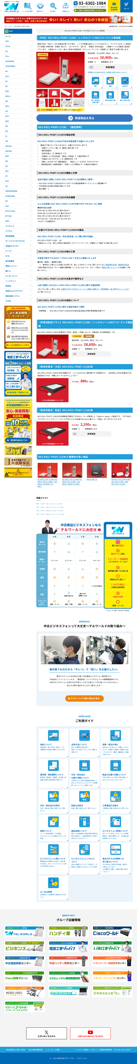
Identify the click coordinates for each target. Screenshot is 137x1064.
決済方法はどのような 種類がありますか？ (18, 322)
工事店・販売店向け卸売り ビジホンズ (90, 10)
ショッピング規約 (53, 1049)
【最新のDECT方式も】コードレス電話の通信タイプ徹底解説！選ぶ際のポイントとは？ (95, 289)
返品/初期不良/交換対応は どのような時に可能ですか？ (20, 337)
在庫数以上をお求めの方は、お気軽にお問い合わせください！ (108, 72)
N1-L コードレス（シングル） (55, 507)
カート (126, 8)
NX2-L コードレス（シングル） (56, 514)
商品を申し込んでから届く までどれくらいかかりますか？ (19, 330)
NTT (10, 26)
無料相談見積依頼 (114, 8)
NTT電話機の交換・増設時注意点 (115, 264)
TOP (5, 26)
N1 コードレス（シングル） (55, 504)
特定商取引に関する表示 (16, 1049)
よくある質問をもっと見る (18, 345)
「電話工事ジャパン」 (109, 267)
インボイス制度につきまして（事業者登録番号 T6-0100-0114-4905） (103, 1049)
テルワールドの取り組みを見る (85, 698)
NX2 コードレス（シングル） (55, 511)
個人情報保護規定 (36, 1049)
